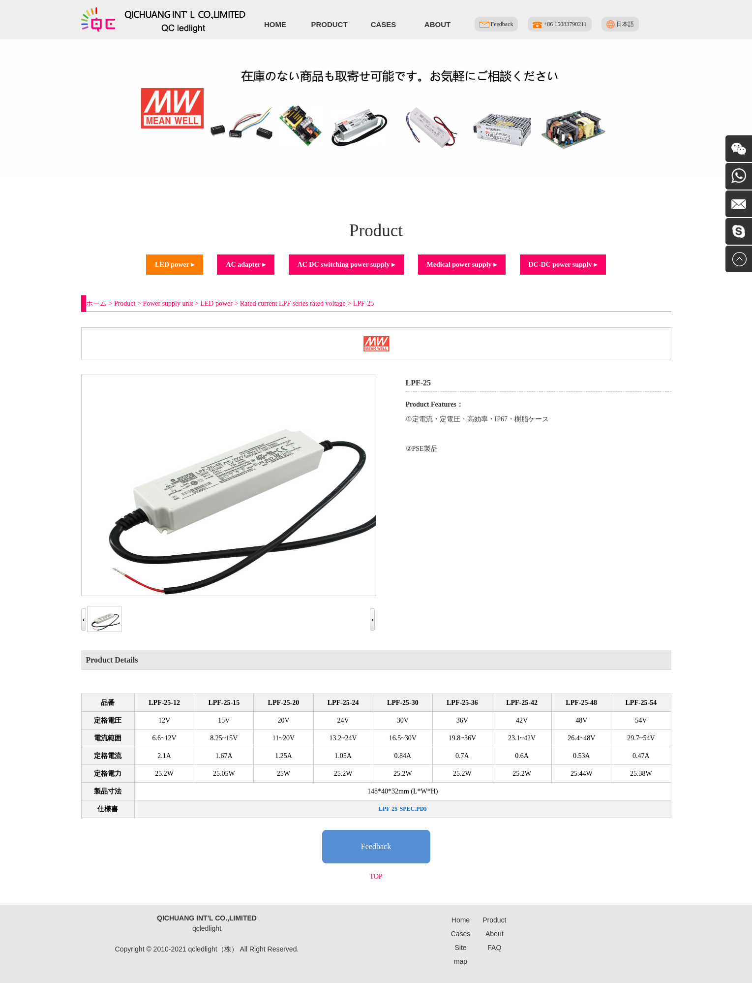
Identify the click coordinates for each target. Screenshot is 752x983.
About (437, 24)
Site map (460, 954)
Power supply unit (168, 303)
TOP (375, 876)
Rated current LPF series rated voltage (293, 303)
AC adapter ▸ (246, 264)
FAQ (494, 947)
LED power (216, 303)
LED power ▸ (174, 264)
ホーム (96, 303)
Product (329, 24)
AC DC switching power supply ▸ (346, 264)
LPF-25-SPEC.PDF (403, 808)
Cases (383, 24)
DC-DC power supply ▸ (563, 264)
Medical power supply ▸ (462, 264)
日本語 (620, 24)
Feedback (496, 24)
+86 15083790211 (559, 24)
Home (275, 24)
